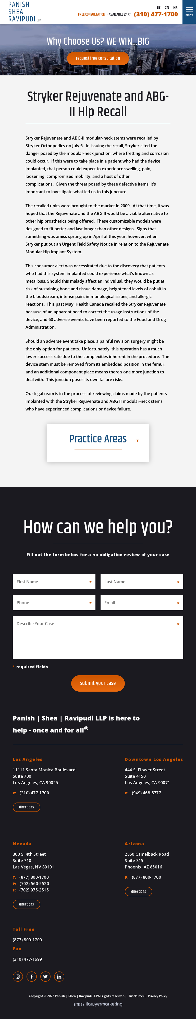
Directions (26, 807)
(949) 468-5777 (143, 793)
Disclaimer (136, 996)
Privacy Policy (157, 996)
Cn (167, 7)
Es (159, 7)
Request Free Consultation (98, 58)
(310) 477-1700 (156, 14)
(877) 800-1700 (31, 877)
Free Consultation (91, 14)
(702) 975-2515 (31, 890)
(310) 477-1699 (27, 959)
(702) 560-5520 (31, 883)
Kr (175, 7)
